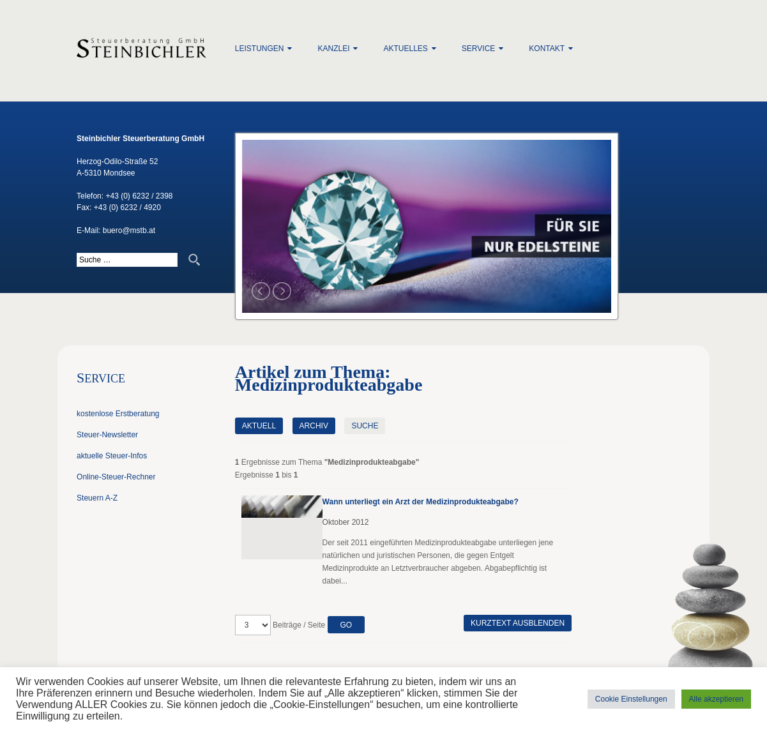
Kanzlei (333, 48)
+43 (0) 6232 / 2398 (138, 196)
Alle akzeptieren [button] (716, 699)
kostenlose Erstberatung (118, 413)
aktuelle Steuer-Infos (112, 455)
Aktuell (259, 425)
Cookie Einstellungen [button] (631, 699)
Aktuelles (405, 48)
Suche (364, 425)
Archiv (314, 425)
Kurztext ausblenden (518, 623)
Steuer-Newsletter (107, 434)
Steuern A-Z (97, 498)
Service (478, 48)
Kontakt (547, 48)
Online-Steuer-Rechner (116, 476)
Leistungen (259, 48)
